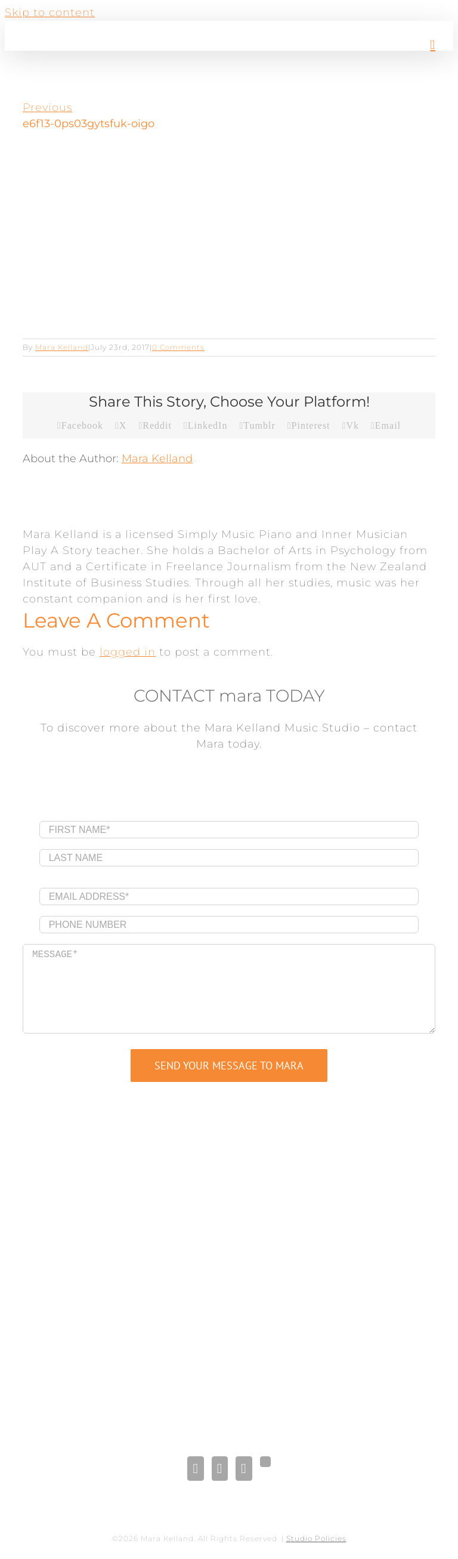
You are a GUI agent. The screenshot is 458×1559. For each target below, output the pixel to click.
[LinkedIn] (220, 1468)
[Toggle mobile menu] (432, 45)
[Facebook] (195, 1468)
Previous (47, 107)
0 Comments (178, 347)
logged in (128, 652)
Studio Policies (316, 1538)
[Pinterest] (244, 1468)
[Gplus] (265, 1461)
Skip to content (50, 12)
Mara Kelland (61, 347)
